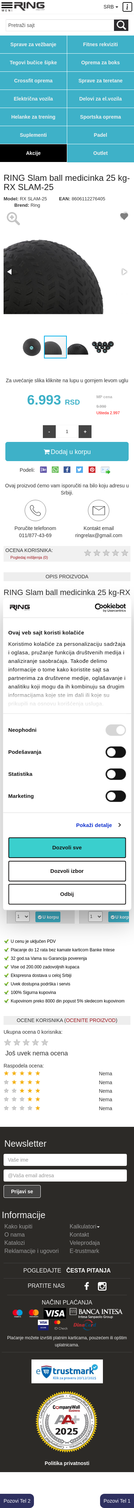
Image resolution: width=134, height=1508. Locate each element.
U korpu (48, 917)
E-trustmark (84, 1251)
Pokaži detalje (94, 825)
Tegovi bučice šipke (33, 62)
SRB (111, 7)
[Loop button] (121, 25)
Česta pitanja (88, 1271)
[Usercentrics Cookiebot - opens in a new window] (95, 607)
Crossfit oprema (33, 80)
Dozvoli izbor (67, 871)
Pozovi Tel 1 (117, 1501)
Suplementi (33, 135)
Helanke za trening (33, 117)
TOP (125, 1479)
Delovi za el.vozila (100, 99)
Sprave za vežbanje (33, 44)
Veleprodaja (85, 1243)
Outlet (100, 153)
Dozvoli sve (67, 847)
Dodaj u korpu (67, 451)
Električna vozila (33, 99)
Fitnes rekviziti (100, 44)
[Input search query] (60, 25)
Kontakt (79, 1235)
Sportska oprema (100, 117)
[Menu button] (7, 6)
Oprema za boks (100, 62)
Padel (100, 135)
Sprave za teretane (100, 80)
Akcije (33, 153)
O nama (14, 1235)
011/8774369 (80, 6)
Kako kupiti (18, 1226)
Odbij (67, 894)
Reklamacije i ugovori (31, 1251)
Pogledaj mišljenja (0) (29, 557)
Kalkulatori (85, 1226)
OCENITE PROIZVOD (90, 1020)
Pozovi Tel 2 (17, 1501)
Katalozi (14, 1243)
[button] (10, 271)
